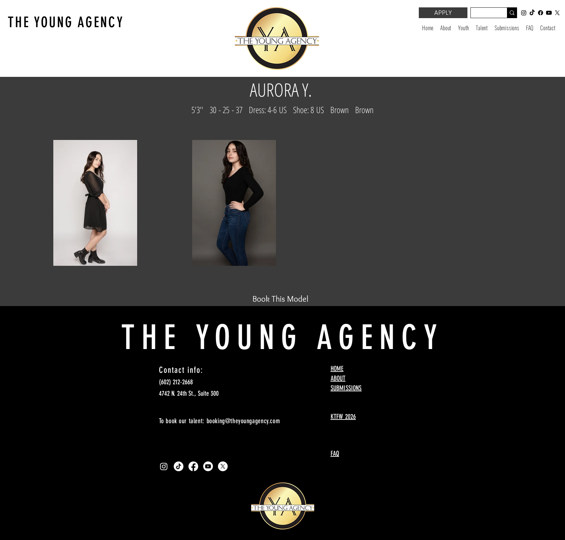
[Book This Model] (281, 298)
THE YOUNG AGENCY (66, 22)
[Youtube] (208, 466)
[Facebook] (193, 466)
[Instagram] (164, 466)
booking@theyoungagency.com (243, 421)
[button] (463, 28)
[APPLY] (443, 12)
